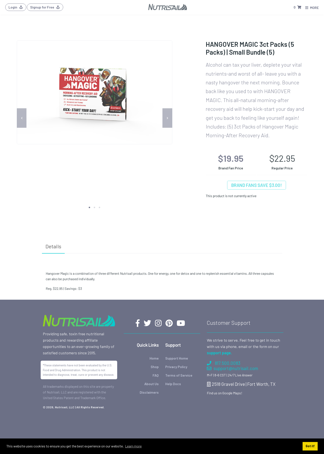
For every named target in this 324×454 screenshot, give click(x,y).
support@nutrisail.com (232, 368)
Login (16, 7)
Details (53, 246)
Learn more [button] (133, 446)
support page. (219, 352)
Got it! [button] (310, 446)
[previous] (22, 118)
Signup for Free (45, 7)
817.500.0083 (223, 363)
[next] (167, 118)
